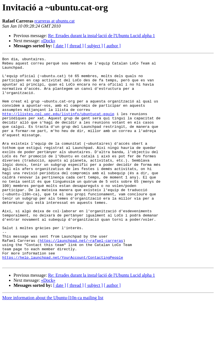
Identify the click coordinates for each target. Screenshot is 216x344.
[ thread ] (75, 45)
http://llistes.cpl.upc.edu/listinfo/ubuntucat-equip (58, 125)
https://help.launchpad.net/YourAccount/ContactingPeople (62, 297)
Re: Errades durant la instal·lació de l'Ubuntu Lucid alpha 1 (101, 35)
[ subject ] (94, 45)
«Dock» (48, 40)
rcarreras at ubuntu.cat (54, 21)
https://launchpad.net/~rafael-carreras (81, 277)
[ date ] (59, 45)
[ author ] (112, 45)
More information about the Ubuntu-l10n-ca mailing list (52, 339)
